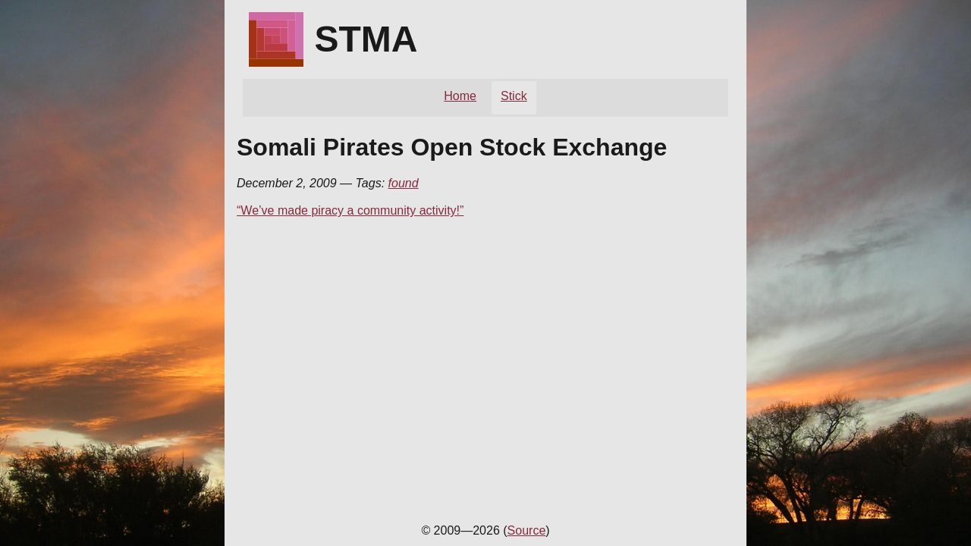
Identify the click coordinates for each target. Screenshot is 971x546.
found (403, 183)
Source (526, 530)
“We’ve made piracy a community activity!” (350, 210)
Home (460, 95)
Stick (514, 95)
